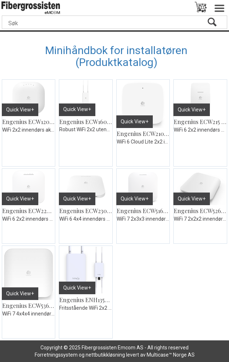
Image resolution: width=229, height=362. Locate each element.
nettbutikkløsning (105, 355)
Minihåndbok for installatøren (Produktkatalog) (116, 56)
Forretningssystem (56, 355)
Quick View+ (20, 109)
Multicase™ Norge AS (171, 355)
